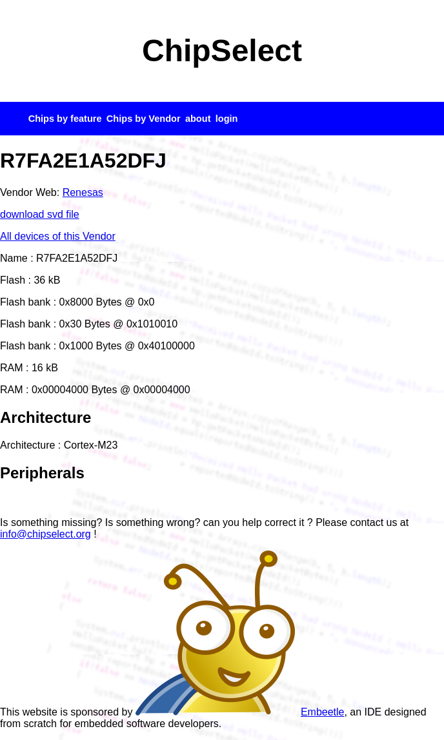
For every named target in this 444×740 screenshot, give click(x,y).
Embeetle (240, 711)
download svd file (39, 214)
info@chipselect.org (45, 534)
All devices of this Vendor (58, 236)
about (198, 118)
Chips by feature (65, 118)
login (227, 118)
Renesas (83, 192)
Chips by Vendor (143, 118)
